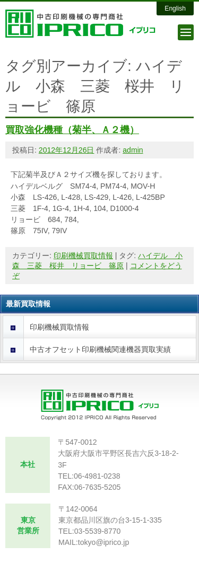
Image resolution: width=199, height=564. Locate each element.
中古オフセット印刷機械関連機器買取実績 (100, 349)
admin (133, 150)
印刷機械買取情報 (83, 255)
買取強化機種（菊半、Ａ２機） (72, 130)
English (175, 8)
